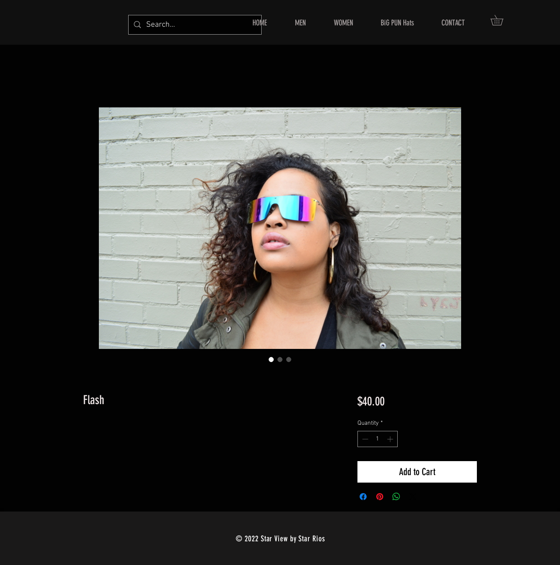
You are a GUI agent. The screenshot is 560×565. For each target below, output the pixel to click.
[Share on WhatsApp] (396, 496)
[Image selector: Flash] (271, 359)
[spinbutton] (377, 439)
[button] (501, 20)
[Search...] (194, 24)
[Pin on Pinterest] (379, 496)
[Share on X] (413, 496)
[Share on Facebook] (363, 496)
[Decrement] (364, 439)
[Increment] (390, 439)
